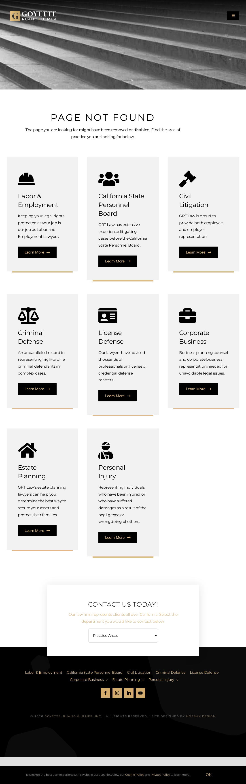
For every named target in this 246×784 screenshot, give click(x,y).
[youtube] (140, 693)
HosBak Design (201, 716)
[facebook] (105, 693)
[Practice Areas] (123, 635)
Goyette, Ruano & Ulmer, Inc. (73, 716)
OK (209, 774)
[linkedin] (129, 693)
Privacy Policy (160, 774)
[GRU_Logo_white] (33, 9)
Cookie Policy (134, 774)
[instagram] (117, 693)
